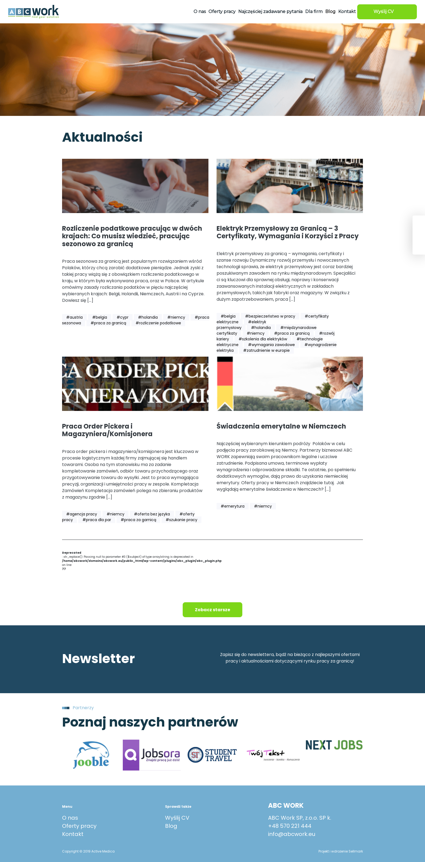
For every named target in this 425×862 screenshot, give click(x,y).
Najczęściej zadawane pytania (270, 11)
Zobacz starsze (212, 610)
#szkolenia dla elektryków (263, 339)
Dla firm (314, 11)
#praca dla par (96, 519)
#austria (74, 317)
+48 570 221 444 (289, 826)
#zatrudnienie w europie (266, 350)
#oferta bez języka (152, 514)
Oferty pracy (222, 11)
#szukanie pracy (181, 519)
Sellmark (356, 851)
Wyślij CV (177, 818)
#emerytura (232, 506)
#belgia (99, 317)
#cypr (122, 317)
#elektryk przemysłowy (241, 324)
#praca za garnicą (138, 519)
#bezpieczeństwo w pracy (270, 316)
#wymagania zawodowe (271, 344)
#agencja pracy (81, 514)
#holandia (148, 317)
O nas (200, 11)
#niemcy (176, 317)
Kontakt (347, 11)
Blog (330, 11)
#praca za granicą (108, 323)
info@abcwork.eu (291, 834)
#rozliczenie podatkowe (158, 323)
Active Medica (103, 851)
